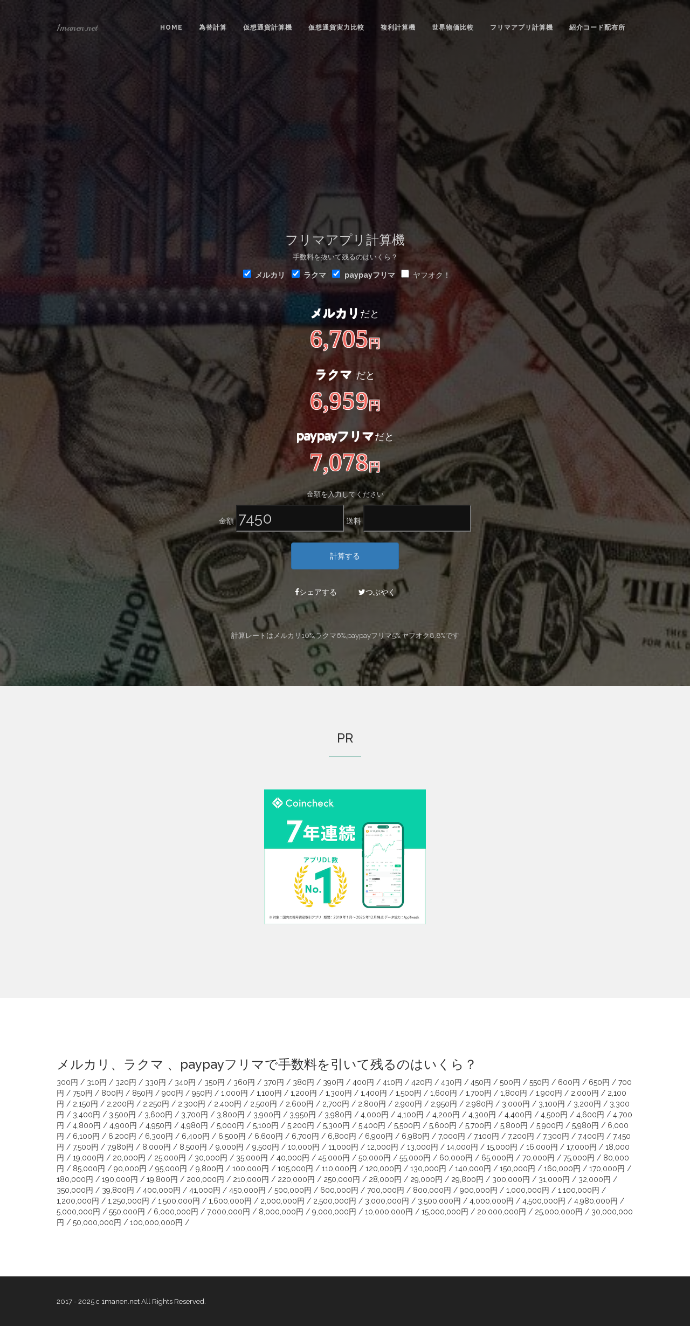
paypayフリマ (369, 275)
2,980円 (479, 1104)
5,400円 (371, 1125)
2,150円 (85, 1104)
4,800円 (87, 1125)
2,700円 (335, 1104)
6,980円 (416, 1136)
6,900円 (379, 1136)
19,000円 (88, 1157)
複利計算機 (398, 27)
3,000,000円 (387, 1201)
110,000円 (339, 1168)
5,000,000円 (78, 1211)
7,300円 (556, 1136)
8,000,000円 (281, 1211)
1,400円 (374, 1093)
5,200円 (300, 1125)
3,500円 (122, 1114)
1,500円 (409, 1093)
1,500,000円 (179, 1201)
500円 (510, 1082)
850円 (142, 1093)
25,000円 (170, 1157)
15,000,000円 (445, 1211)
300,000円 (511, 1179)
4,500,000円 (543, 1201)
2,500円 (263, 1104)
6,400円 (196, 1136)
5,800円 (514, 1125)
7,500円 (86, 1147)
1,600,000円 (230, 1201)
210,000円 (251, 1179)
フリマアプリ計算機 (521, 27)
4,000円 (375, 1114)
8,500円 (193, 1147)
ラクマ (309, 274)
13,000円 (422, 1147)
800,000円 (432, 1190)
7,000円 (451, 1136)
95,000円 (171, 1168)
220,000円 (296, 1179)
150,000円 (517, 1168)
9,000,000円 (334, 1211)
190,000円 (120, 1179)
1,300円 (339, 1093)
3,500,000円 (439, 1201)
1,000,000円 (527, 1190)
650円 (599, 1082)
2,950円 (444, 1104)
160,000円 (562, 1168)
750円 (83, 1093)
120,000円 (383, 1168)
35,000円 (252, 1157)
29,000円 (426, 1179)
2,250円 (156, 1104)
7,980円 (120, 1147)
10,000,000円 (389, 1211)
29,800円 (467, 1179)
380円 (303, 1082)
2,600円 (300, 1104)
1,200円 (304, 1093)
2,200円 (120, 1104)
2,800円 (372, 1104)
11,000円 (343, 1147)
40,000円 (293, 1157)
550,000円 (127, 1211)
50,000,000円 (97, 1222)
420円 (421, 1082)
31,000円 (554, 1179)
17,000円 (582, 1147)
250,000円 (341, 1179)
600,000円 (339, 1190)
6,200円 (122, 1136)
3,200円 (587, 1104)
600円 (569, 1082)
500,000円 (293, 1190)
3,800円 (231, 1114)
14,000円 (462, 1147)
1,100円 (269, 1093)
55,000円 (415, 1157)
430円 (451, 1082)
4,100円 (410, 1114)
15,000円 (502, 1147)
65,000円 (497, 1157)
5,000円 (230, 1125)
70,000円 (538, 1157)
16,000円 (542, 1147)
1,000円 (234, 1093)
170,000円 (607, 1168)
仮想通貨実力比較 (336, 27)
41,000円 (204, 1190)
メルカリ (264, 274)
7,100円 (486, 1136)
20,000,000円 (501, 1211)
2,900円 (408, 1104)
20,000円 (129, 1157)
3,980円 (338, 1114)
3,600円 (158, 1114)
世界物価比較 (453, 27)
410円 (393, 1082)
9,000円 (230, 1147)
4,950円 (159, 1125)
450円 (481, 1082)
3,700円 (194, 1114)
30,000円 (211, 1157)
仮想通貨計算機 (267, 27)
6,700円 (305, 1136)
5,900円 (549, 1125)
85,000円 (89, 1168)
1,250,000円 (128, 1201)
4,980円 (194, 1125)
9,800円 (210, 1168)
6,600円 (268, 1136)
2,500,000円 (334, 1201)
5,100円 (266, 1125)
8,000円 (156, 1147)
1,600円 (443, 1093)
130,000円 (428, 1168)
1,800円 (513, 1093)
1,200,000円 (78, 1201)
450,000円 (247, 1190)
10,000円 (304, 1147)
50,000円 (374, 1157)
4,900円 (123, 1125)
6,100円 (86, 1136)
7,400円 (591, 1136)
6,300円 (159, 1136)
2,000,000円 (282, 1201)
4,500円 (554, 1114)
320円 (125, 1082)
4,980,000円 (596, 1201)
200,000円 (205, 1179)
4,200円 (446, 1114)
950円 (202, 1093)
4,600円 (590, 1114)
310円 (97, 1082)
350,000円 (75, 1190)
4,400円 (518, 1114)
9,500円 (265, 1147)
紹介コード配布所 (597, 27)
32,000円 (594, 1179)
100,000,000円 (156, 1222)
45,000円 (334, 1157)
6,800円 (342, 1136)
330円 (155, 1082)
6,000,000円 (176, 1211)
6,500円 (232, 1136)
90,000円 (130, 1168)
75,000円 (579, 1157)
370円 (274, 1082)
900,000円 (479, 1190)
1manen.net (77, 27)
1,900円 (549, 1093)
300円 (67, 1082)
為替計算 (213, 27)
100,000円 (250, 1168)
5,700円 (478, 1125)
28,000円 (385, 1179)
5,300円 (336, 1125)
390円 (333, 1082)
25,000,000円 (559, 1211)
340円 (185, 1082)
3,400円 (86, 1114)
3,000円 (516, 1104)
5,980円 (585, 1125)
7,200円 (521, 1136)
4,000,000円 (492, 1201)
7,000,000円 (228, 1211)
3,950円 (302, 1114)
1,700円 (479, 1093)
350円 (214, 1082)
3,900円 (267, 1114)
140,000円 (473, 1168)
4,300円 (482, 1114)
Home (171, 27)
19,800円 (162, 1179)
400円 (363, 1082)
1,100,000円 (578, 1190)
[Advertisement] (345, 135)
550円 (539, 1082)
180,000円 (75, 1179)
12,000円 (382, 1147)
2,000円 (585, 1093)
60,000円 (456, 1157)
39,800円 (118, 1190)
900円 (172, 1093)
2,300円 (191, 1104)
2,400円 (228, 1104)
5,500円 (407, 1125)
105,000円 (295, 1168)
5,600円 (443, 1125)
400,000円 (162, 1190)
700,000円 (385, 1190)
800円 (112, 1093)
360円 (244, 1082)
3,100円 (552, 1104)
